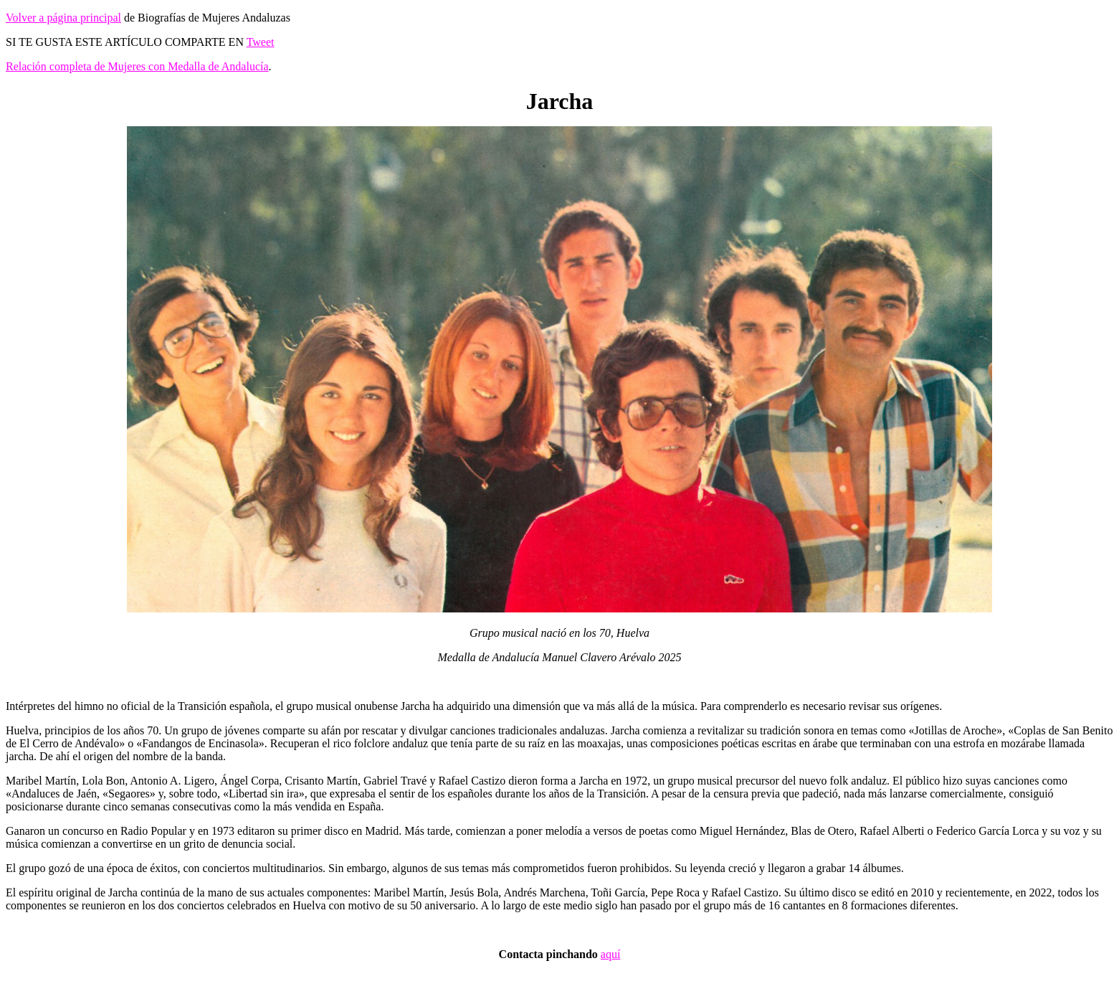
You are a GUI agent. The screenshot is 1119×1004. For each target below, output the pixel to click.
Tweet (261, 42)
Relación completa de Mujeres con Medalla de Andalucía (137, 66)
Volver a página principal (63, 17)
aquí (611, 954)
